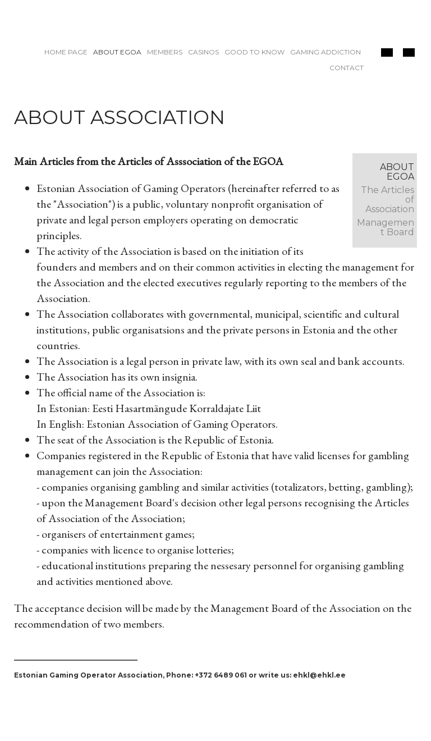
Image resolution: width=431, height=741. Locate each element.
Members (164, 52)
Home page (66, 52)
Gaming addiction (325, 52)
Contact (346, 67)
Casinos (203, 52)
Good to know (254, 52)
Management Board (385, 227)
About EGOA (117, 52)
